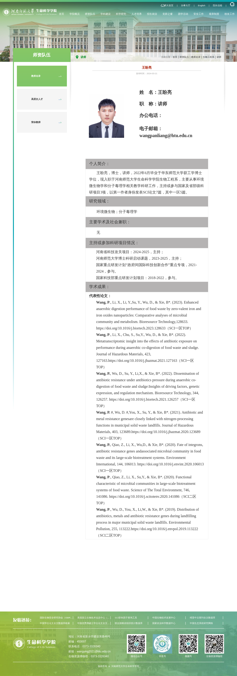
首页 (61, 13)
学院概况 (74, 13)
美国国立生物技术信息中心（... (93, 617)
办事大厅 (185, 5)
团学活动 (183, 13)
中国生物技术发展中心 (163, 617)
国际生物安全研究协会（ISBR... (56, 617)
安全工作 (198, 13)
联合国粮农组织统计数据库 (129, 623)
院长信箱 (217, 5)
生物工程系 (208, 57)
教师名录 (195, 57)
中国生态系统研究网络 (201, 623)
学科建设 (105, 13)
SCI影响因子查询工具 (126, 617)
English (201, 5)
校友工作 (230, 13)
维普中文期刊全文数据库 (202, 617)
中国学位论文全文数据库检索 (55, 623)
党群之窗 (167, 13)
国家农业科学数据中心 (163, 623)
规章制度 (214, 13)
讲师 (219, 57)
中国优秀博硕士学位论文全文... (93, 623)
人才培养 (136, 13)
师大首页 (168, 5)
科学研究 (121, 13)
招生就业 (152, 13)
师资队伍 (90, 13)
